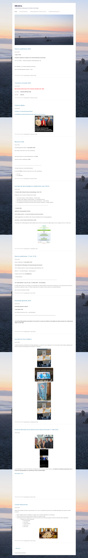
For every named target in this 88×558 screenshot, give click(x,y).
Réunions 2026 (19, 142)
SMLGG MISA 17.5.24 (19, 473)
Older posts (17, 548)
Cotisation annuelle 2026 (23, 83)
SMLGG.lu (18, 6)
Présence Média (20, 105)
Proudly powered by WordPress (20, 552)
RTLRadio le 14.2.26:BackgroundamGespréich (24, 111)
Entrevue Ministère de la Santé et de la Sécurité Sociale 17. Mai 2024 (36, 429)
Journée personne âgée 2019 (54, 11)
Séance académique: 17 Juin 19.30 (25, 256)
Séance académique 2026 (23, 49)
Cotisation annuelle (23, 11)
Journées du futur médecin (23, 339)
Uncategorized (26, 75)
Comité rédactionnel (21, 504)
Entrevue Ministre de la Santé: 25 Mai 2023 (38, 11)
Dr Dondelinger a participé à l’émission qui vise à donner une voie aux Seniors (34, 123)
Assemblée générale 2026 (23, 300)
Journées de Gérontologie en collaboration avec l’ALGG (32, 186)
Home (16, 11)
